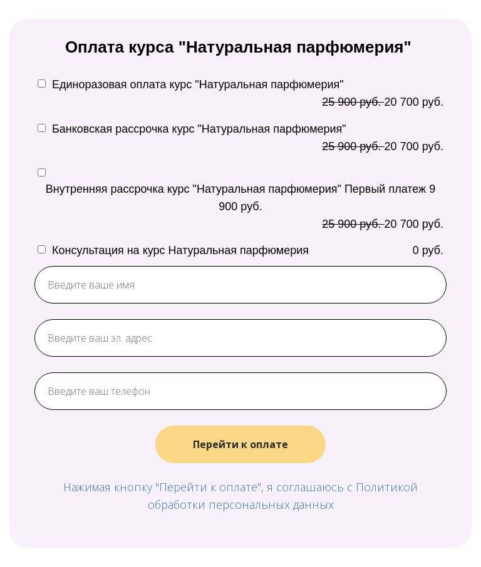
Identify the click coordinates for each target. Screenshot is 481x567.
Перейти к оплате (240, 444)
